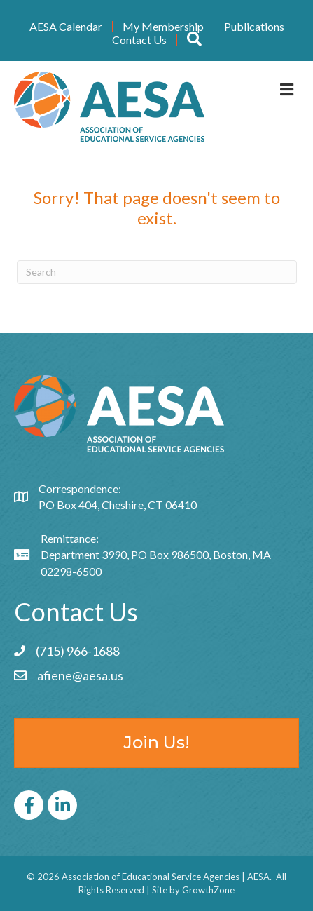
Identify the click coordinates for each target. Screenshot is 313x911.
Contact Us (139, 40)
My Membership (163, 26)
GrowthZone (208, 890)
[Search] (157, 272)
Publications (254, 26)
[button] (194, 39)
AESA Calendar (65, 26)
